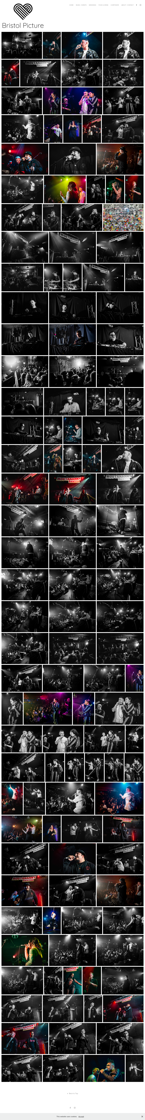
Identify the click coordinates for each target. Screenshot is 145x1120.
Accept (81, 1116)
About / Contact (127, 5)
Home (71, 5)
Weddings (92, 5)
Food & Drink (103, 5)
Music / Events (81, 5)
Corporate (115, 5)
